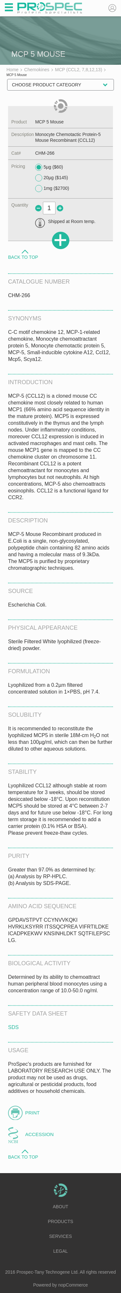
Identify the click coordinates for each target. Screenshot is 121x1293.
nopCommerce (73, 1285)
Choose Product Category (46, 84)
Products (60, 1221)
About (60, 1206)
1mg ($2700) (52, 188)
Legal (60, 1251)
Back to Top (23, 257)
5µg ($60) (49, 167)
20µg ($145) (51, 177)
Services (60, 1236)
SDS (13, 1027)
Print (32, 1112)
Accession (39, 1134)
